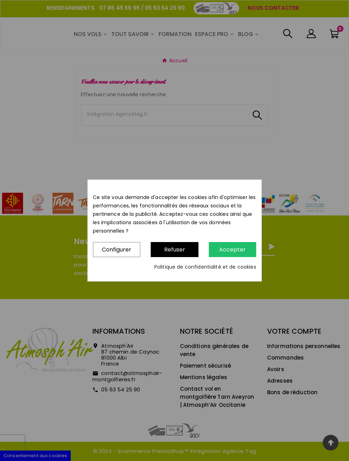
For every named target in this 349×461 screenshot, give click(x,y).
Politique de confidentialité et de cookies (205, 266)
